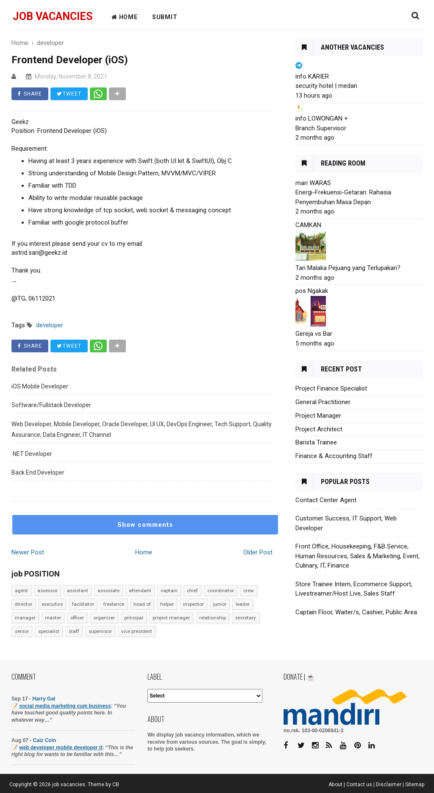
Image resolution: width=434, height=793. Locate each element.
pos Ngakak (311, 291)
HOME (124, 17)
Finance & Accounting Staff (334, 456)
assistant (77, 590)
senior (22, 631)
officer (77, 618)
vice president (136, 631)
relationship (212, 618)
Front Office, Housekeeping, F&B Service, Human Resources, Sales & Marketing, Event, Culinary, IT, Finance (357, 556)
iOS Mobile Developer (39, 386)
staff (74, 631)
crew (248, 590)
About (335, 784)
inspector (193, 604)
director (23, 604)
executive (52, 604)
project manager (171, 618)
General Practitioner (323, 402)
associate (108, 590)
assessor (47, 590)
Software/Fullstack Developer (51, 405)
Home (143, 552)
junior (219, 604)
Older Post (258, 552)
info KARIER (312, 76)
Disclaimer (388, 784)
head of (142, 604)
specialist (48, 631)
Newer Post (27, 552)
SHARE (30, 93)
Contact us (359, 784)
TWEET (69, 93)
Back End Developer (37, 472)
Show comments (145, 525)
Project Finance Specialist (331, 388)
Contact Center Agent (325, 500)
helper (167, 604)
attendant (140, 590)
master (53, 618)
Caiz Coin (44, 740)
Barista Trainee (316, 442)
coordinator (220, 590)
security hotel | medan (326, 86)
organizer (104, 618)
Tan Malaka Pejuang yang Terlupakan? (348, 268)
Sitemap (415, 784)
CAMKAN (308, 225)
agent (21, 590)
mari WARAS (313, 183)
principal (133, 618)
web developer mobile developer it (60, 748)
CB (115, 784)
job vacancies (52, 16)
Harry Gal (43, 699)
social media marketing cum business (65, 706)
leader (243, 604)
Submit (165, 17)
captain (169, 590)
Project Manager (318, 415)
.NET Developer (31, 453)
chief (192, 590)
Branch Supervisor (320, 128)
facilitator (83, 604)
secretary (245, 618)
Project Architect (318, 429)
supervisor (100, 631)
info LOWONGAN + (321, 118)
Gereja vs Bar (313, 333)
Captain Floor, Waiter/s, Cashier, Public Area (356, 612)
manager (25, 618)
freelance (113, 604)
